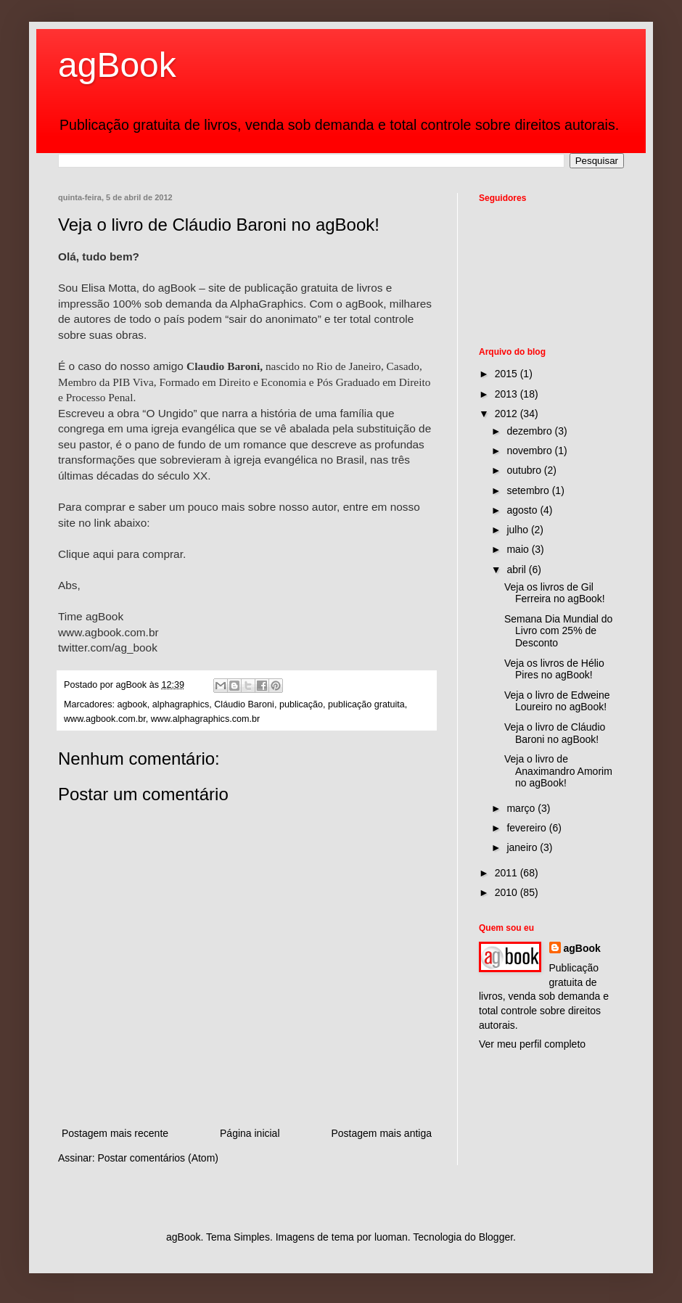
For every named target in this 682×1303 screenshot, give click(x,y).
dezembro (530, 431)
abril (517, 569)
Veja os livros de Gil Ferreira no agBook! (554, 593)
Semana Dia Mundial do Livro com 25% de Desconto (558, 631)
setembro (528, 490)
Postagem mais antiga (381, 1133)
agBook (117, 65)
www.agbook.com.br (105, 719)
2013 (507, 394)
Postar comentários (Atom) (157, 1158)
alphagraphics (180, 704)
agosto (523, 510)
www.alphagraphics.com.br (205, 719)
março (522, 808)
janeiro (523, 847)
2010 (507, 892)
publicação (301, 704)
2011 (507, 873)
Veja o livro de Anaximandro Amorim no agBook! (558, 771)
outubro (524, 470)
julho (518, 529)
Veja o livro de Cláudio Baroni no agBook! (554, 733)
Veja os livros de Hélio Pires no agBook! (554, 669)
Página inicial (250, 1133)
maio (518, 549)
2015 (507, 373)
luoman (391, 1237)
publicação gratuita (366, 704)
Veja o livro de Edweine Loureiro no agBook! (557, 701)
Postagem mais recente (115, 1133)
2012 (507, 413)
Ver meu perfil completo (532, 1044)
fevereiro (527, 828)
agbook (132, 704)
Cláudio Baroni (244, 704)
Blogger (496, 1237)
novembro (530, 450)
